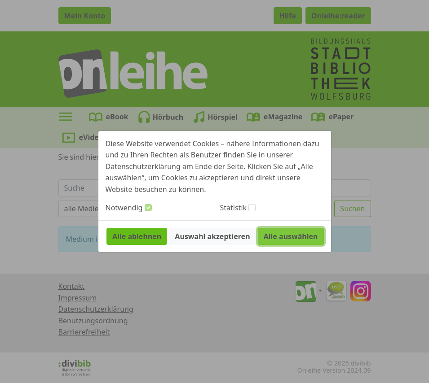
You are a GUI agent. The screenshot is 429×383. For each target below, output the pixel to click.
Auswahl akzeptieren (212, 236)
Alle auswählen (291, 236)
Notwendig (124, 208)
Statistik (233, 208)
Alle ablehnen (136, 236)
